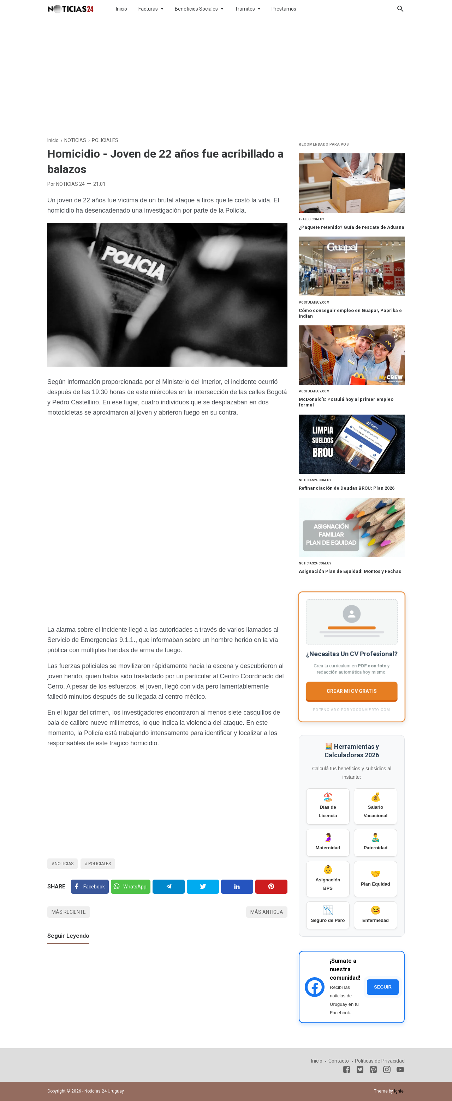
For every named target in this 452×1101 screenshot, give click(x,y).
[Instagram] (386, 1070)
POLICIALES (99, 863)
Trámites (245, 9)
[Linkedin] (237, 887)
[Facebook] (90, 887)
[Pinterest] (271, 887)
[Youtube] (400, 1070)
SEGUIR (383, 987)
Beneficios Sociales (196, 9)
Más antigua (266, 912)
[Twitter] (130, 887)
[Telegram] (169, 887)
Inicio (121, 9)
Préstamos (284, 9)
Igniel (399, 1091)
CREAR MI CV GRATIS (352, 691)
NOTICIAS (64, 863)
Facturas (148, 9)
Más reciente (69, 912)
